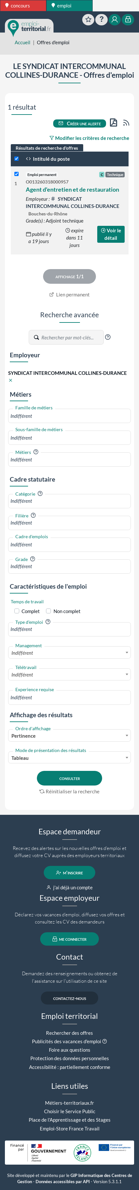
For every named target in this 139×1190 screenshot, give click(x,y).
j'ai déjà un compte (69, 887)
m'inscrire (69, 873)
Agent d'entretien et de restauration (72, 189)
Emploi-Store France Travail (70, 1128)
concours (17, 5)
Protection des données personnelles (69, 1058)
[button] (108, 337)
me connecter (70, 939)
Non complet (67, 611)
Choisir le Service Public (69, 1111)
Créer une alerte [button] (79, 123)
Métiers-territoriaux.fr (69, 1103)
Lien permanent (69, 294)
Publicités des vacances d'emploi (66, 1041)
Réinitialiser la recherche (69, 791)
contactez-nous (69, 998)
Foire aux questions (69, 1050)
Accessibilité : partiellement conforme (69, 1067)
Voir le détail (111, 234)
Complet (31, 611)
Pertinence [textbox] (23, 736)
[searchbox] (69, 416)
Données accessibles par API (63, 1181)
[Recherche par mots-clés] (72, 337)
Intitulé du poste (48, 159)
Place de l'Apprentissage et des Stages (70, 1120)
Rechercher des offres (69, 1033)
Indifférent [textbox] (22, 653)
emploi (61, 5)
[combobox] (69, 416)
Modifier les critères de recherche (89, 138)
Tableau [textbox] (20, 758)
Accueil (22, 42)
